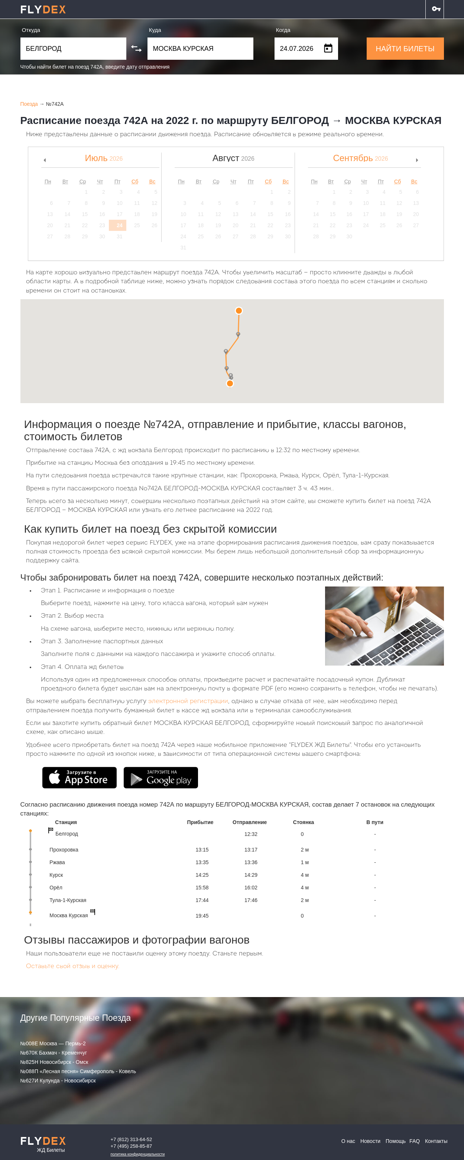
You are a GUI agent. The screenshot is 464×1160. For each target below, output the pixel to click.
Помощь (396, 1141)
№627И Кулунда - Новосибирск (58, 1081)
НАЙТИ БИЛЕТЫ (405, 49)
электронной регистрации (188, 701)
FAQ (414, 1141)
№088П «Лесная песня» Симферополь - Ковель (78, 1071)
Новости (370, 1141)
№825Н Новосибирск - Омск (54, 1062)
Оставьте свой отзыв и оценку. (73, 966)
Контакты (436, 1141)
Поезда (29, 104)
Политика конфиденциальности (138, 1154)
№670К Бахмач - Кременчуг (53, 1053)
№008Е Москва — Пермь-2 (53, 1043)
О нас (348, 1141)
